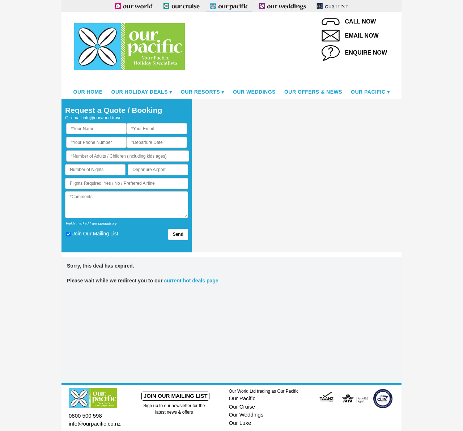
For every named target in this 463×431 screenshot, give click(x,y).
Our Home (88, 92)
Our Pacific (368, 92)
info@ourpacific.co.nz (95, 424)
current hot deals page (191, 280)
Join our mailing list (176, 396)
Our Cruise (242, 407)
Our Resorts (200, 92)
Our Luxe (240, 423)
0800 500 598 (85, 416)
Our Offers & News (313, 92)
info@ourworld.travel (103, 117)
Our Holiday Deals (139, 92)
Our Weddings (254, 92)
